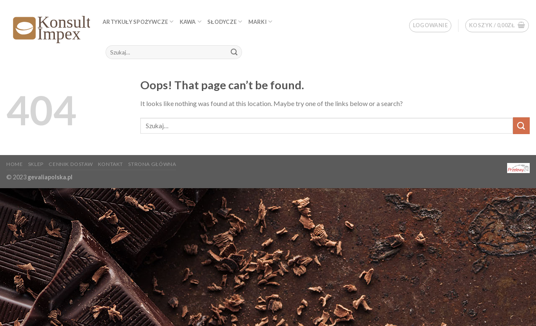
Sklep (36, 164)
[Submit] (234, 52)
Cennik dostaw (71, 164)
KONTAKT (110, 164)
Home (14, 164)
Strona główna (152, 164)
